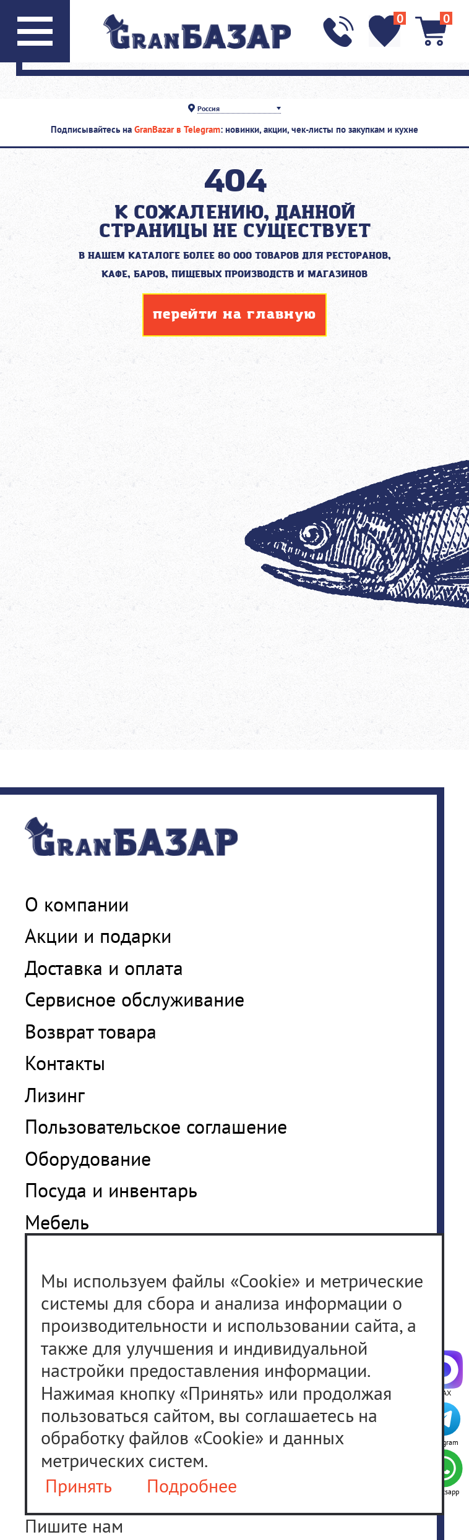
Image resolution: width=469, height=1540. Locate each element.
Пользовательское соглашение (156, 1126)
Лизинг (55, 1095)
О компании (77, 904)
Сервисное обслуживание (134, 999)
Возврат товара (91, 1031)
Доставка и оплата (104, 968)
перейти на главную (234, 315)
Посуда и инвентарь (111, 1190)
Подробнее (192, 1486)
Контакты (65, 1063)
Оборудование (88, 1158)
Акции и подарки (98, 935)
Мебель (57, 1222)
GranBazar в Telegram (177, 129)
